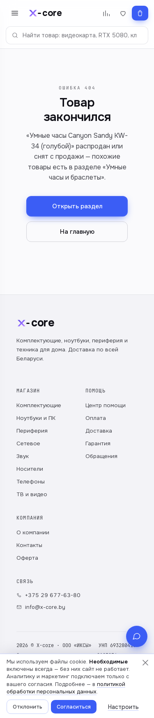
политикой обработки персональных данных (66, 688)
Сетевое (28, 443)
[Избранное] (123, 13)
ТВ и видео (31, 494)
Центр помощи (105, 405)
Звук (22, 456)
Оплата (95, 418)
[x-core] (45, 13)
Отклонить (27, 706)
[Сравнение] (106, 13)
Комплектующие (38, 405)
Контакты (29, 545)
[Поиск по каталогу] (77, 35)
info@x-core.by (40, 607)
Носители (29, 468)
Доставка (98, 430)
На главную (77, 232)
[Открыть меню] (15, 13)
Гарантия (97, 443)
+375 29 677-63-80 (48, 595)
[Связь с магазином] (136, 636)
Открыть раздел (77, 206)
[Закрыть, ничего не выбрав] (145, 662)
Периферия (32, 430)
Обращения (101, 456)
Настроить (123, 707)
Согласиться (74, 706)
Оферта (27, 557)
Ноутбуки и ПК (35, 418)
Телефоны (30, 481)
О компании (32, 532)
